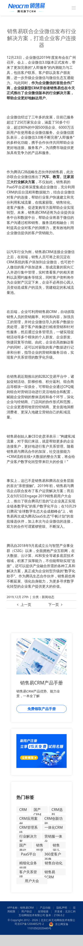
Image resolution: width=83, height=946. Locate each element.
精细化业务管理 (28, 863)
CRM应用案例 (28, 819)
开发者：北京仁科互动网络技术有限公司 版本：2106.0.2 (47, 913)
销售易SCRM (49, 872)
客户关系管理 (28, 872)
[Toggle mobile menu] (74, 8)
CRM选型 (57, 810)
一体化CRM (53, 827)
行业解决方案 (28, 837)
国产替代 (22, 846)
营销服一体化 (53, 837)
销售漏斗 (56, 846)
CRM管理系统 (28, 828)
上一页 (26, 604)
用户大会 (32, 880)
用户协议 (26, 911)
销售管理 (39, 846)
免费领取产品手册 (41, 708)
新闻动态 (48, 597)
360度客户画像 (52, 854)
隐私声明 (61, 907)
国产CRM (37, 810)
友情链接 (43, 911)
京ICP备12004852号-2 (30, 924)
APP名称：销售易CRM (20, 907)
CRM (23, 809)
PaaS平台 (28, 854)
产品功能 (45, 907)
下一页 (53, 604)
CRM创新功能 (53, 819)
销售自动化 (53, 863)
